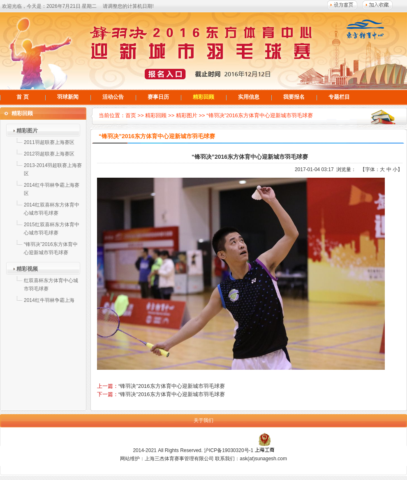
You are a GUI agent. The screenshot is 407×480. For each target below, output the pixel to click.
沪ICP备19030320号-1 (228, 450)
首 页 (22, 97)
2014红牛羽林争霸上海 (49, 300)
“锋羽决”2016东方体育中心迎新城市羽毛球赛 (259, 115)
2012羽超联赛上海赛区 (49, 154)
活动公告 (113, 97)
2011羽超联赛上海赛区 (49, 142)
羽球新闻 (68, 97)
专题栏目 (339, 97)
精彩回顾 (203, 97)
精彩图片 (27, 131)
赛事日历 (158, 97)
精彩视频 (27, 269)
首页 (130, 115)
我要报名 (294, 97)
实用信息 (248, 97)
